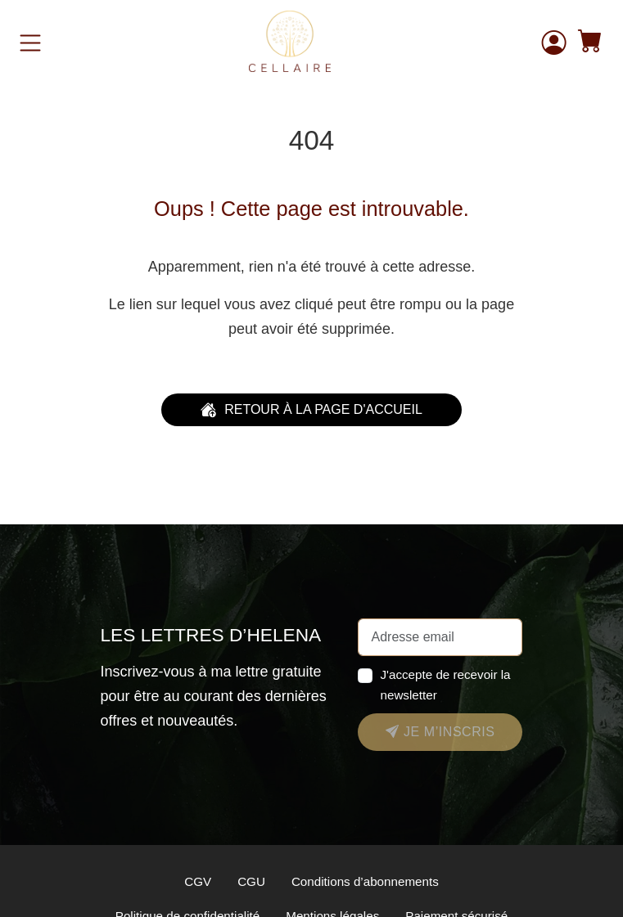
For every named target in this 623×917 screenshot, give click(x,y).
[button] (590, 43)
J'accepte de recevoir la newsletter (445, 685)
